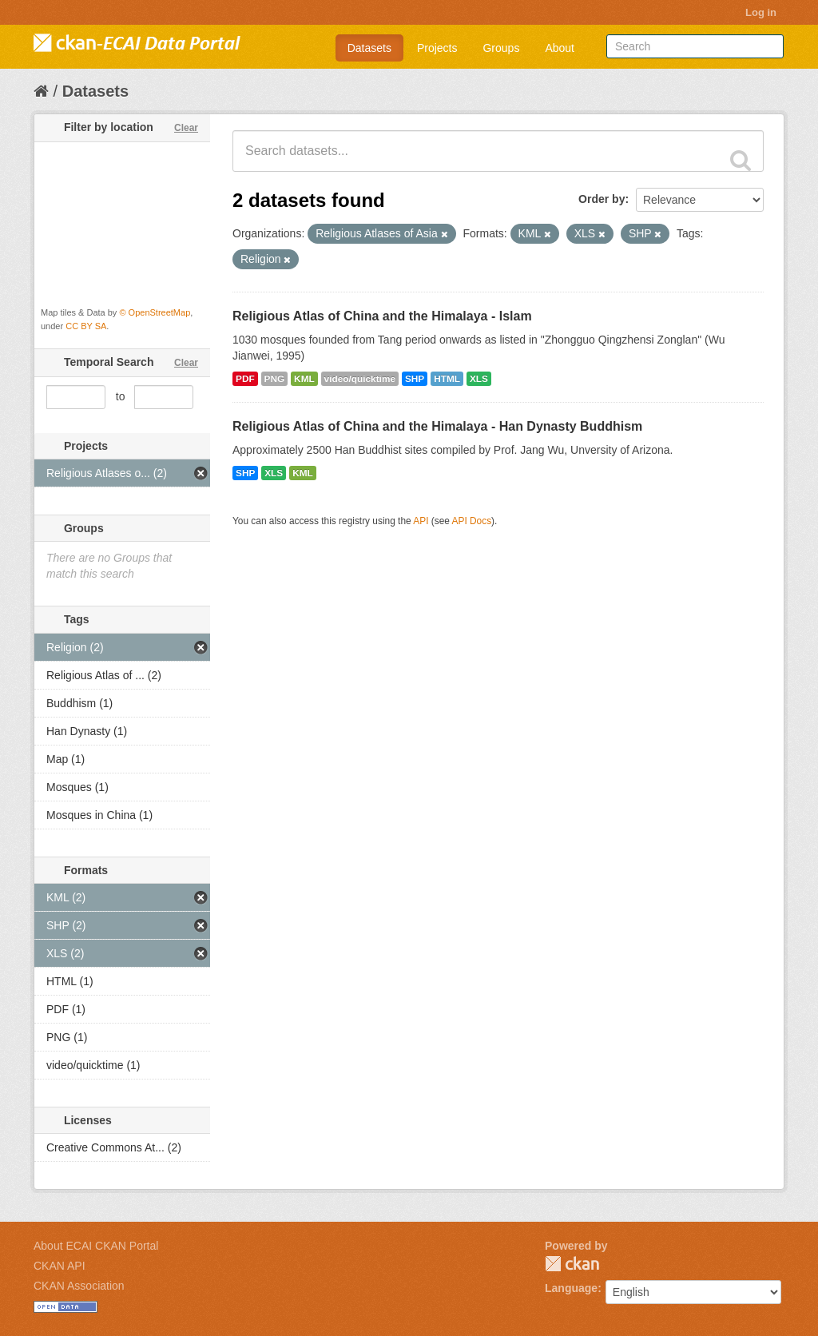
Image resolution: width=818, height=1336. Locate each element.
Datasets (369, 48)
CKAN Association (79, 1285)
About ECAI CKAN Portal (96, 1245)
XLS (479, 378)
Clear (186, 127)
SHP (414, 378)
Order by (601, 199)
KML (304, 378)
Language (571, 1288)
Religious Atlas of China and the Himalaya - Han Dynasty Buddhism (437, 426)
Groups (500, 48)
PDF (245, 378)
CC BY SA (86, 326)
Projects (437, 48)
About (559, 48)
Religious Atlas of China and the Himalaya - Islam (382, 316)
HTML (447, 378)
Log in (760, 12)
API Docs (472, 521)
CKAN (572, 1263)
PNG (274, 378)
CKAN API (59, 1265)
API (420, 521)
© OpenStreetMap (154, 312)
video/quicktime (359, 378)
